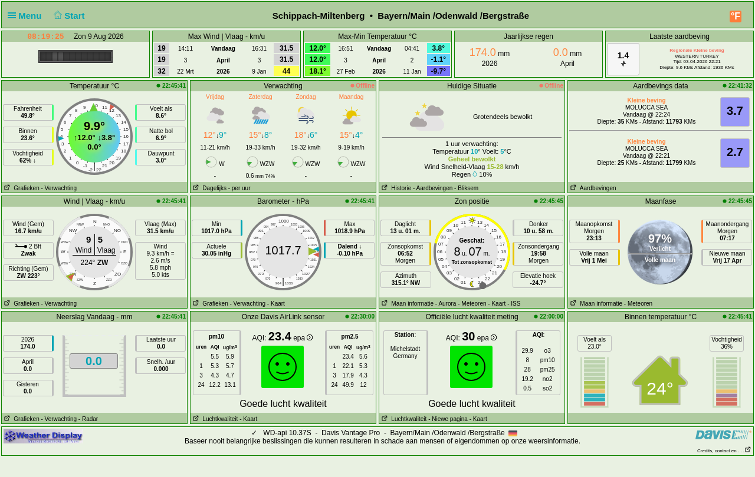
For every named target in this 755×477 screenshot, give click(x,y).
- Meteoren (472, 303)
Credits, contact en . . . (724, 450)
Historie (395, 188)
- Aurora (446, 303)
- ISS (513, 303)
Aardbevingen (592, 188)
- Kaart (276, 303)
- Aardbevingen (432, 188)
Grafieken (21, 188)
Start (68, 16)
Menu (27, 16)
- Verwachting (59, 188)
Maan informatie (406, 303)
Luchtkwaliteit (214, 419)
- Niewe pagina (448, 419)
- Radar (88, 419)
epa (303, 338)
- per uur (239, 188)
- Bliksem (466, 188)
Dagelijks (208, 188)
